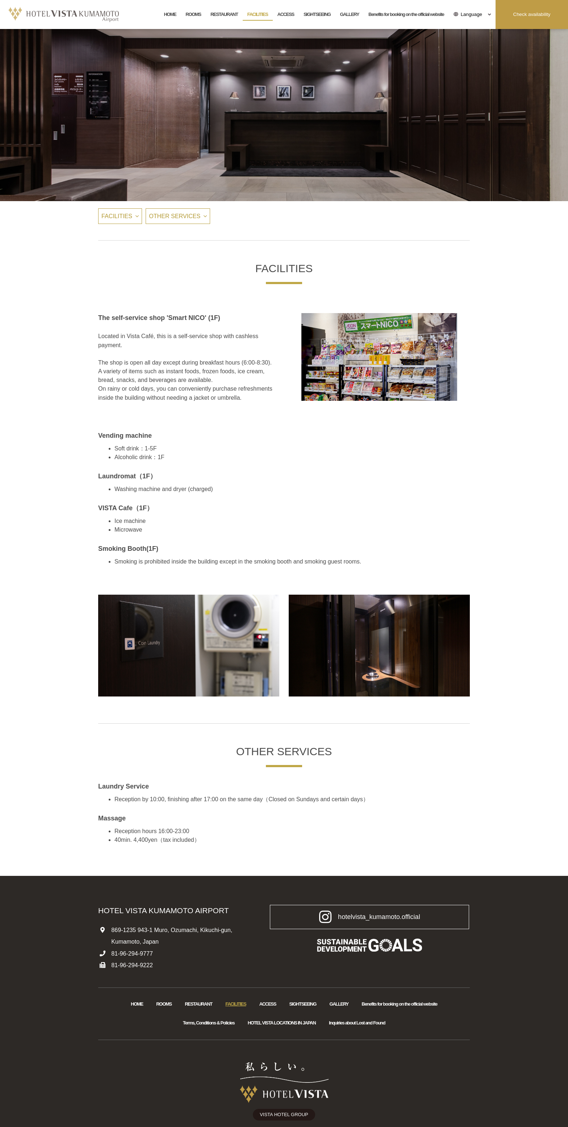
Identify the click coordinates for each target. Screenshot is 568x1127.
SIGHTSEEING (317, 14)
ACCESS (285, 14)
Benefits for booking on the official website (406, 14)
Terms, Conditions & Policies (209, 1023)
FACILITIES (257, 14)
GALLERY (349, 14)
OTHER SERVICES (174, 216)
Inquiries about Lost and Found (357, 1023)
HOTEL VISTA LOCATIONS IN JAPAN (282, 1023)
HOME (170, 14)
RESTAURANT (224, 14)
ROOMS (193, 14)
